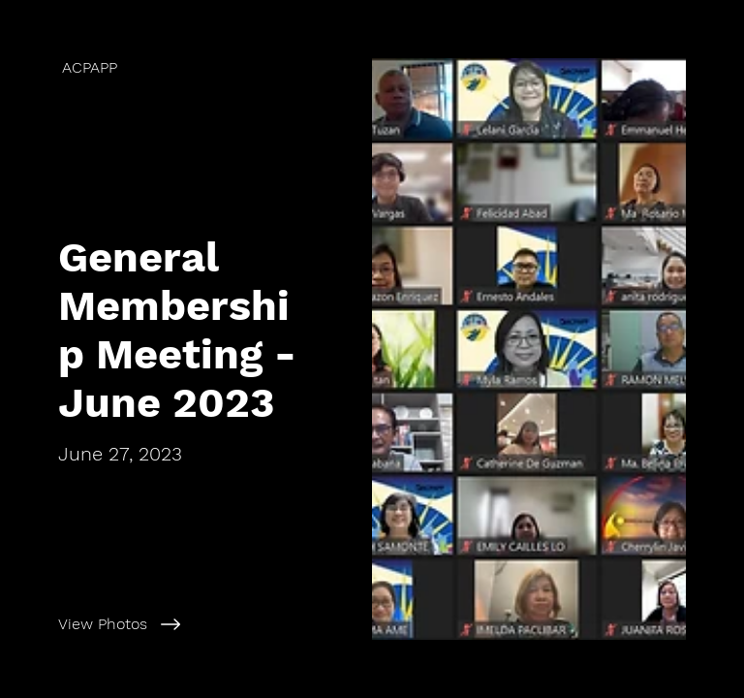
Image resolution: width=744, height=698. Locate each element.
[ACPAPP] (186, 67)
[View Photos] (207, 624)
